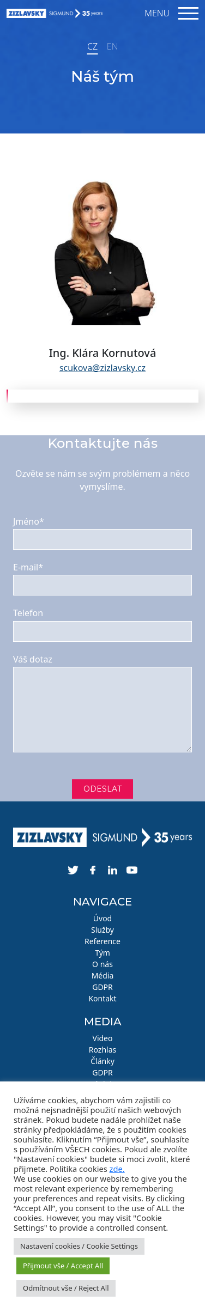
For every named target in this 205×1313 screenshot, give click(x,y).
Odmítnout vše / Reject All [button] (66, 1288)
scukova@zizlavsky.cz (102, 368)
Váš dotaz (32, 659)
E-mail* (28, 567)
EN (112, 46)
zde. (117, 1168)
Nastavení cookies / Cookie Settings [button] (79, 1246)
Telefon (28, 613)
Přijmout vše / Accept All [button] (63, 1266)
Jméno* (28, 521)
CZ (92, 46)
